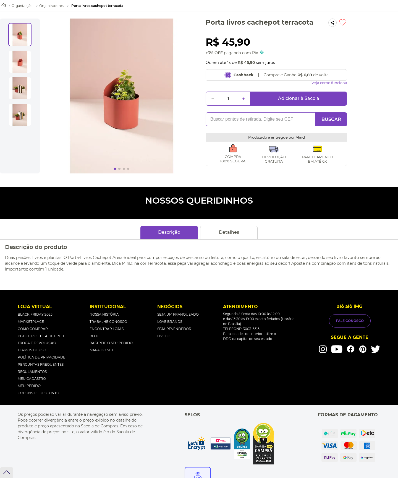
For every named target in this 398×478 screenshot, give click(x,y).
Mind (300, 137)
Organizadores (51, 6)
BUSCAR (331, 119)
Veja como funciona (329, 83)
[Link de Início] (3, 5)
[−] (212, 98)
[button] (332, 23)
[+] (243, 98)
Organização (22, 6)
